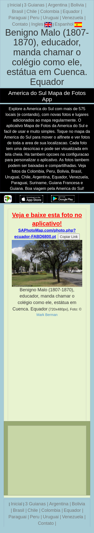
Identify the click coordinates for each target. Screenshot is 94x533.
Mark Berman (46, 315)
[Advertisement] (47, 369)
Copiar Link (69, 237)
